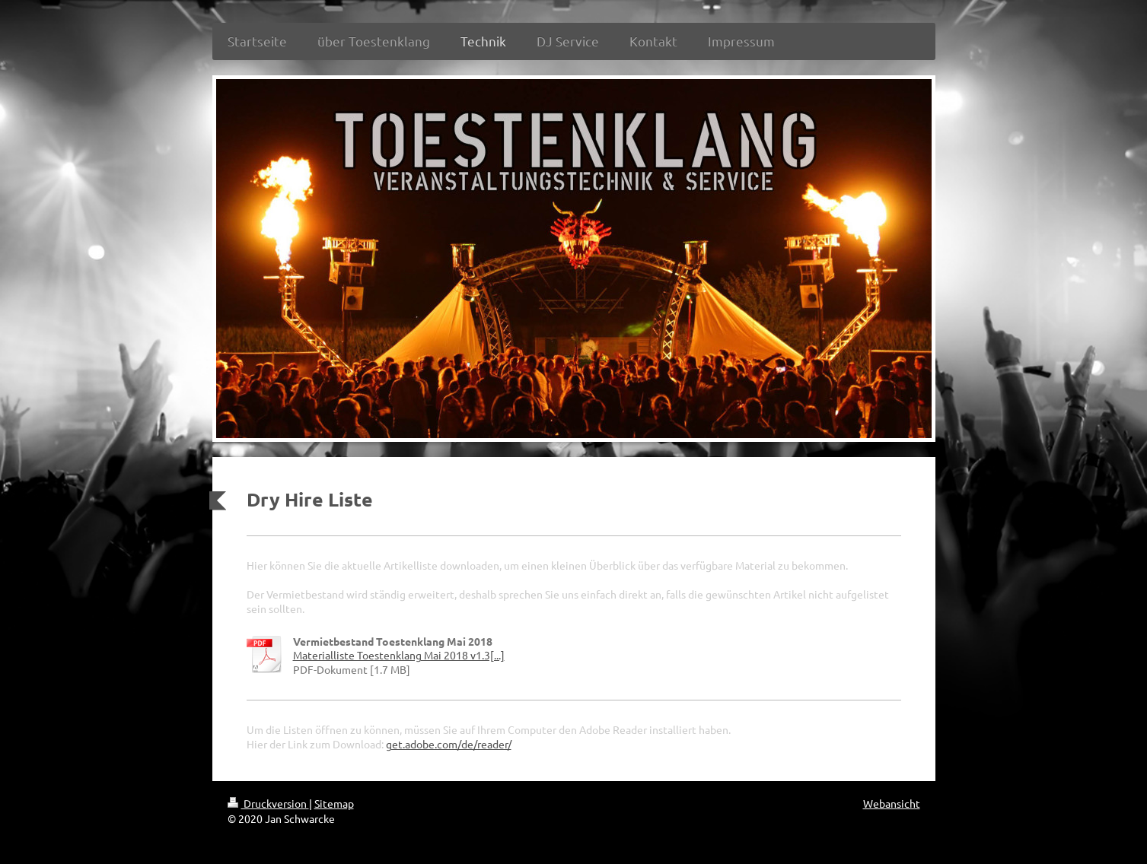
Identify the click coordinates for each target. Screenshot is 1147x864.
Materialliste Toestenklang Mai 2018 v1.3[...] (399, 655)
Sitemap (334, 803)
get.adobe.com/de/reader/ (448, 744)
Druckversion (268, 803)
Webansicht (891, 803)
